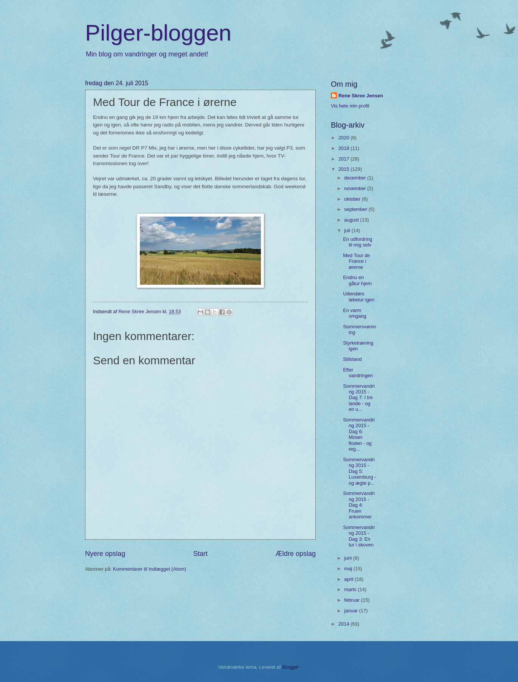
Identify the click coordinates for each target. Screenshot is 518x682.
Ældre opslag (296, 553)
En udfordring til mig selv (357, 242)
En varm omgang (354, 313)
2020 (344, 137)
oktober (353, 199)
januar (351, 610)
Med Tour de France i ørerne (356, 261)
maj (348, 568)
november (355, 188)
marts (351, 589)
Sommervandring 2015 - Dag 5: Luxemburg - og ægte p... (359, 471)
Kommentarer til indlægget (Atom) (149, 569)
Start (200, 553)
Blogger (290, 667)
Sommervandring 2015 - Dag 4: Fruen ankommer (359, 505)
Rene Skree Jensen (360, 95)
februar (352, 600)
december (355, 178)
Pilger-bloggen (158, 32)
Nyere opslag (105, 553)
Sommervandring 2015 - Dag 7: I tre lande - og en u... (359, 397)
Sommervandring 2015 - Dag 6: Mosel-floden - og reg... (359, 434)
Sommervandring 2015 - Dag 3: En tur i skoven (359, 536)
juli (347, 230)
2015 (344, 169)
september (356, 209)
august (352, 220)
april (349, 579)
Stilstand (352, 359)
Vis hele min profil (350, 106)
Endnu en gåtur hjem (357, 280)
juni (348, 558)
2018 (344, 148)
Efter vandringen (358, 372)
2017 (344, 159)
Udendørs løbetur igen (358, 296)
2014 (344, 624)
